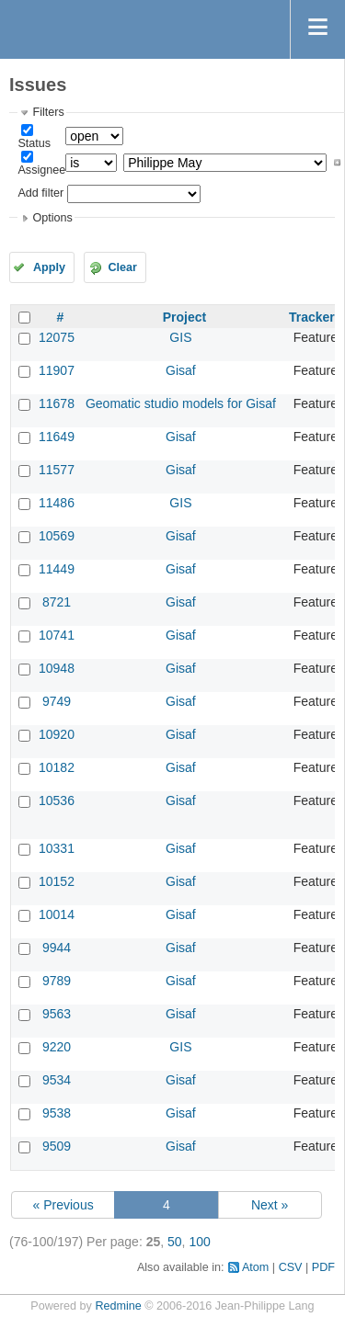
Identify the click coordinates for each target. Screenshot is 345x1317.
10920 (57, 734)
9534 (56, 1080)
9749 (56, 701)
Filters (47, 112)
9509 (56, 1146)
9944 (56, 947)
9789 (56, 980)
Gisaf (181, 370)
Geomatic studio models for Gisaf (181, 403)
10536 (57, 800)
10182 (57, 767)
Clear (122, 267)
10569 (57, 535)
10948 (57, 668)
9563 (56, 1013)
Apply (49, 267)
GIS (180, 337)
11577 (57, 469)
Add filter (40, 193)
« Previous (63, 1205)
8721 (56, 602)
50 (174, 1241)
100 (199, 1241)
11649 (57, 436)
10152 (57, 881)
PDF (323, 1267)
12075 (57, 337)
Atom (255, 1267)
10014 (57, 914)
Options (52, 217)
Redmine (118, 1306)
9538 (56, 1113)
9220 (56, 1046)
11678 (57, 403)
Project (184, 317)
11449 (57, 569)
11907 (57, 370)
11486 (57, 502)
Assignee (41, 170)
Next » (269, 1205)
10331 (57, 848)
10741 (57, 635)
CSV (291, 1267)
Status (34, 143)
